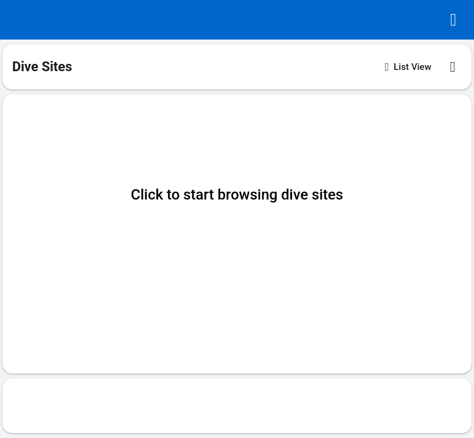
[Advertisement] (237, 405)
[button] (453, 20)
